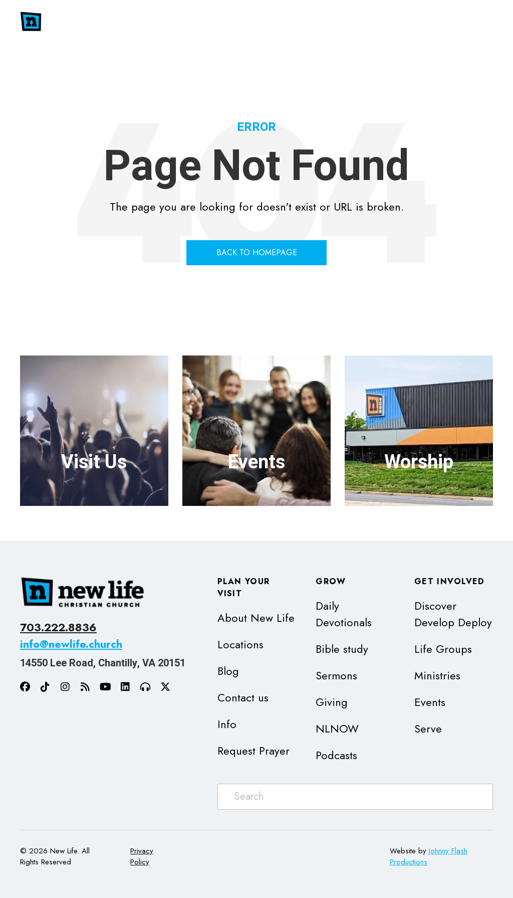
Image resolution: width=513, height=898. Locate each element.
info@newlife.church (71, 644)
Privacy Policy (141, 856)
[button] (343, 22)
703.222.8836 (58, 627)
